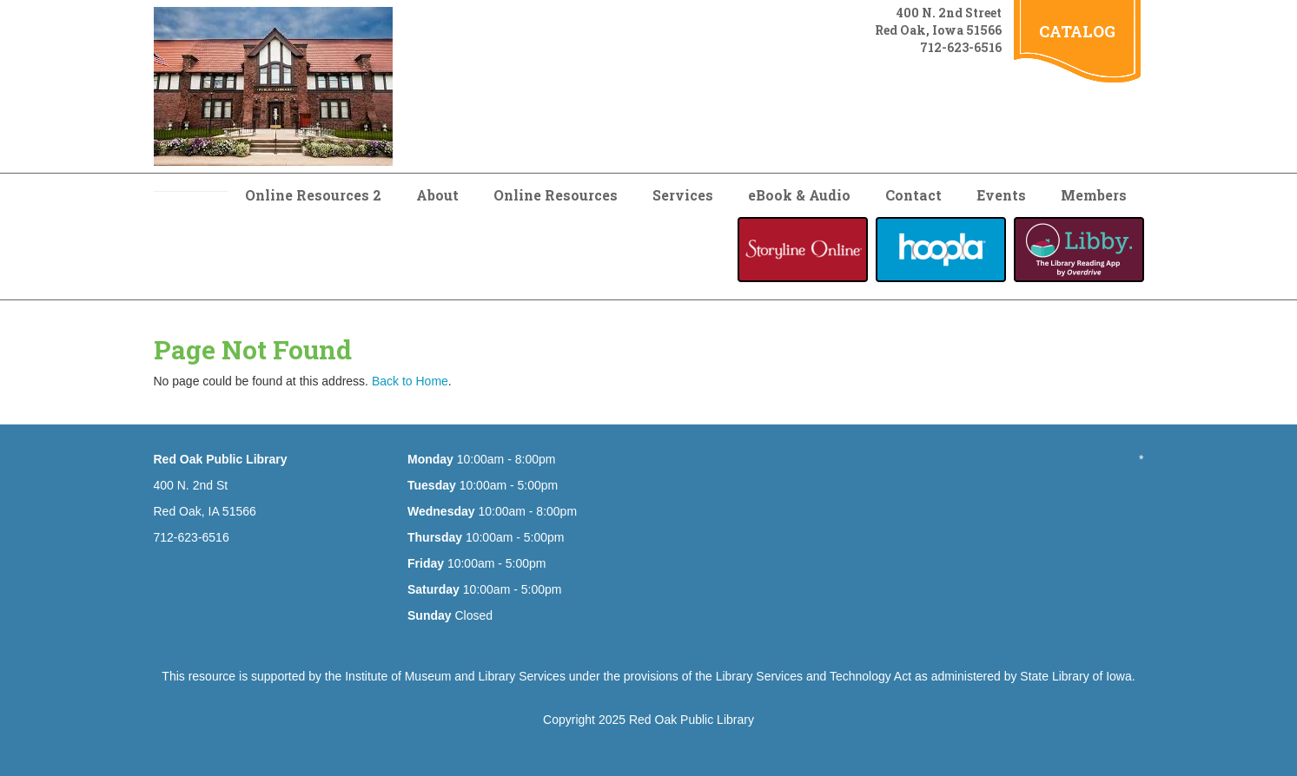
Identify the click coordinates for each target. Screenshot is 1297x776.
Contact (913, 195)
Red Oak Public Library (691, 720)
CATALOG (1077, 31)
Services (682, 195)
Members (1094, 195)
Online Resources (555, 195)
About (437, 195)
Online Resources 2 (313, 195)
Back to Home (410, 381)
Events (1001, 195)
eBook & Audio (799, 195)
